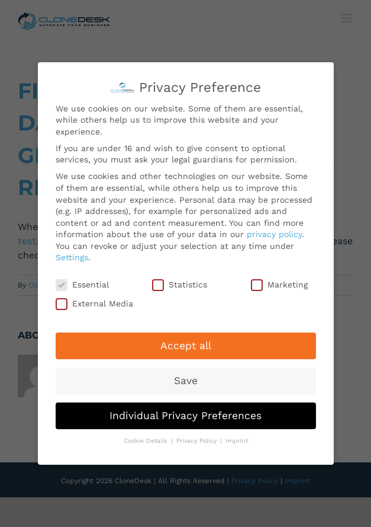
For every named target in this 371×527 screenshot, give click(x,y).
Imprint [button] (236, 439)
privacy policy (274, 232)
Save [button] (186, 378)
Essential (82, 282)
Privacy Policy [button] (197, 439)
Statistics (179, 282)
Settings (72, 255)
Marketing (279, 282)
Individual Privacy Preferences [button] (185, 413)
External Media (94, 301)
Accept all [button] (185, 343)
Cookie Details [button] (147, 439)
